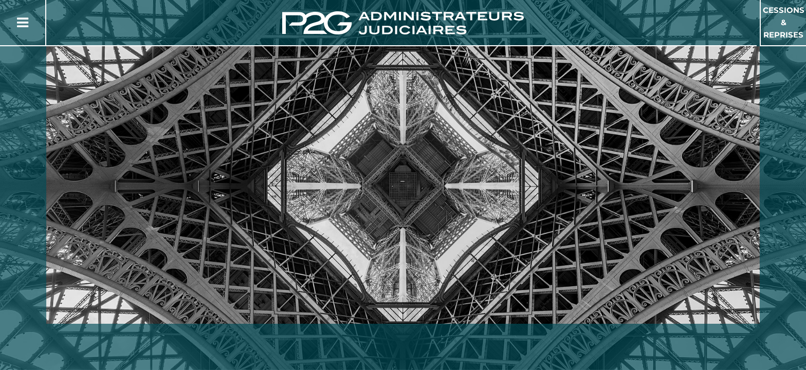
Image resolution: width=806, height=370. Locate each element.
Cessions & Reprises (783, 22)
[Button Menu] (22, 22)
